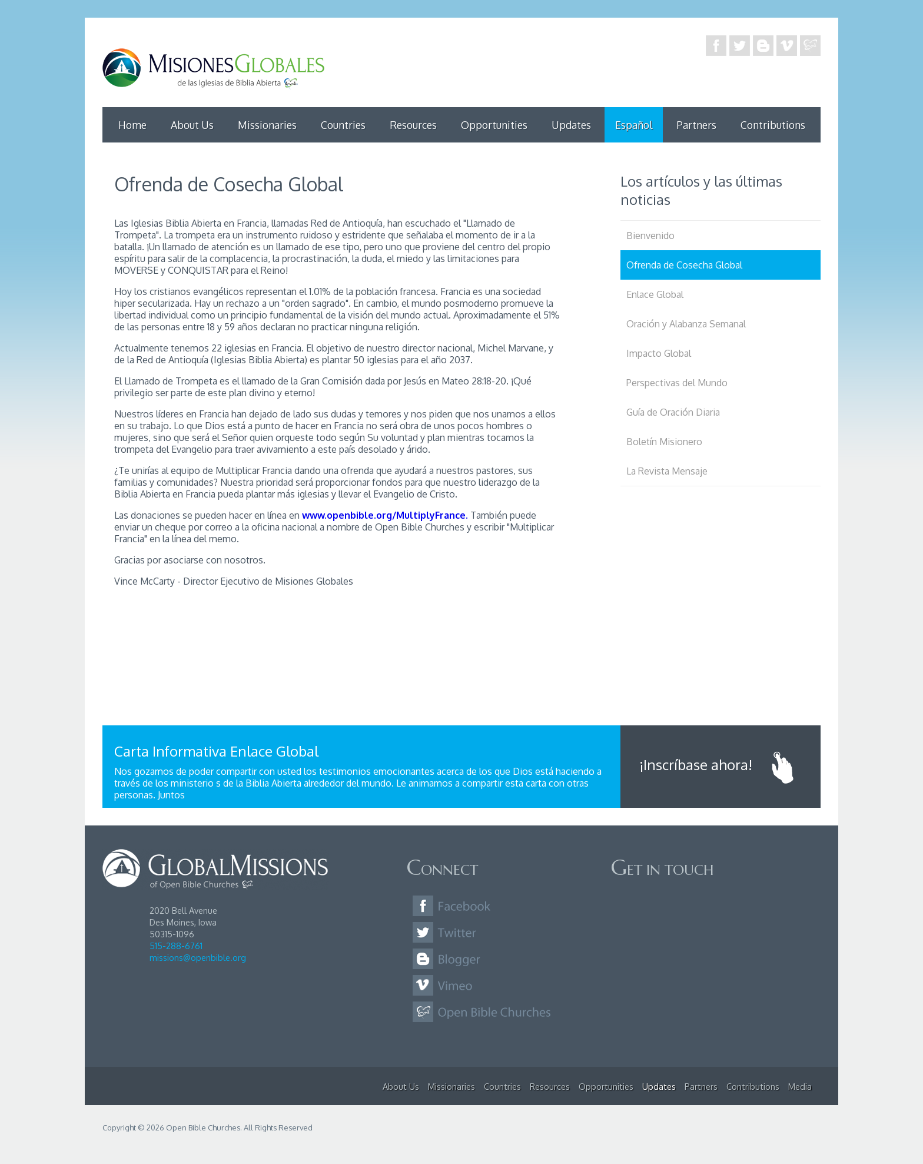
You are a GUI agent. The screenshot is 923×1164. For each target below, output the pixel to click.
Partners (696, 124)
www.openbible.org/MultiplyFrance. (385, 515)
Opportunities (494, 124)
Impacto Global (658, 353)
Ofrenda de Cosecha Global (684, 265)
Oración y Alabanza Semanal (686, 324)
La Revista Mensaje (667, 471)
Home (132, 124)
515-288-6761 (176, 945)
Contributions (773, 124)
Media (800, 1086)
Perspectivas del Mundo (677, 383)
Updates (571, 124)
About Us (192, 124)
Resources (413, 124)
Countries (343, 124)
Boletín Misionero (664, 441)
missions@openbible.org (198, 957)
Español (633, 124)
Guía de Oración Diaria (673, 412)
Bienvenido (650, 235)
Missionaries (267, 124)
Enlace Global (654, 294)
